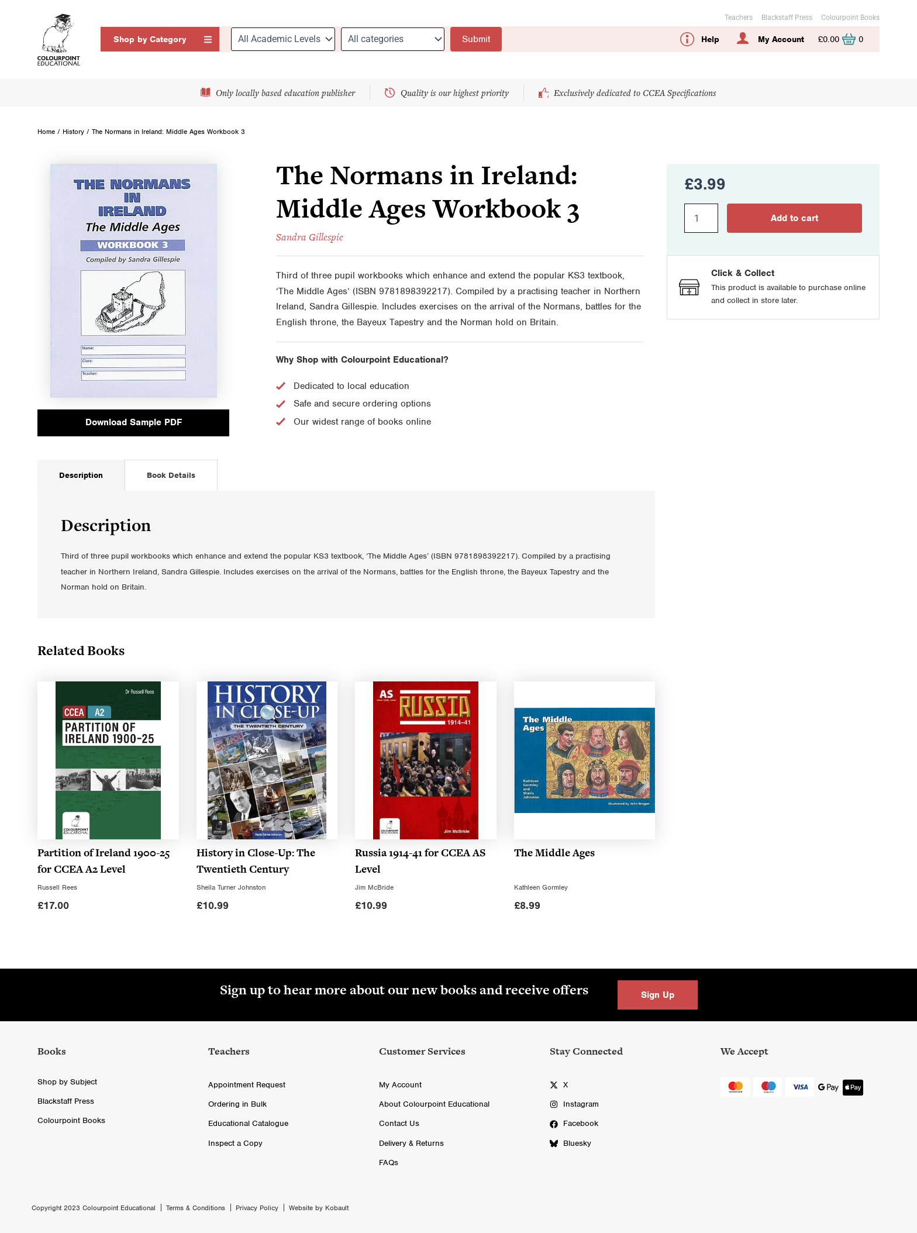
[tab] (81, 477)
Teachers (739, 17)
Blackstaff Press (786, 17)
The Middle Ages (554, 855)
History (73, 131)
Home (46, 131)
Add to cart (794, 218)
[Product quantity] (701, 218)
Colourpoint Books (850, 17)
